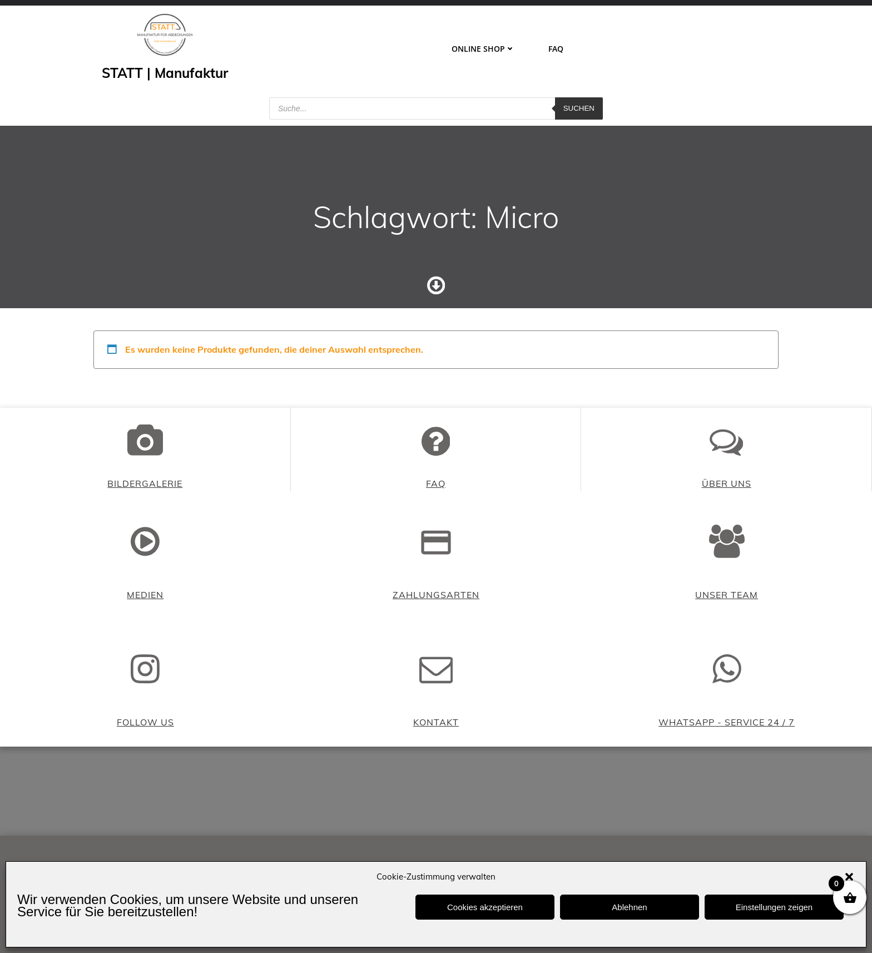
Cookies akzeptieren (485, 907)
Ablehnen (629, 907)
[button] (849, 876)
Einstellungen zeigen (774, 907)
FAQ (555, 48)
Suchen (578, 108)
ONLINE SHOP (483, 48)
